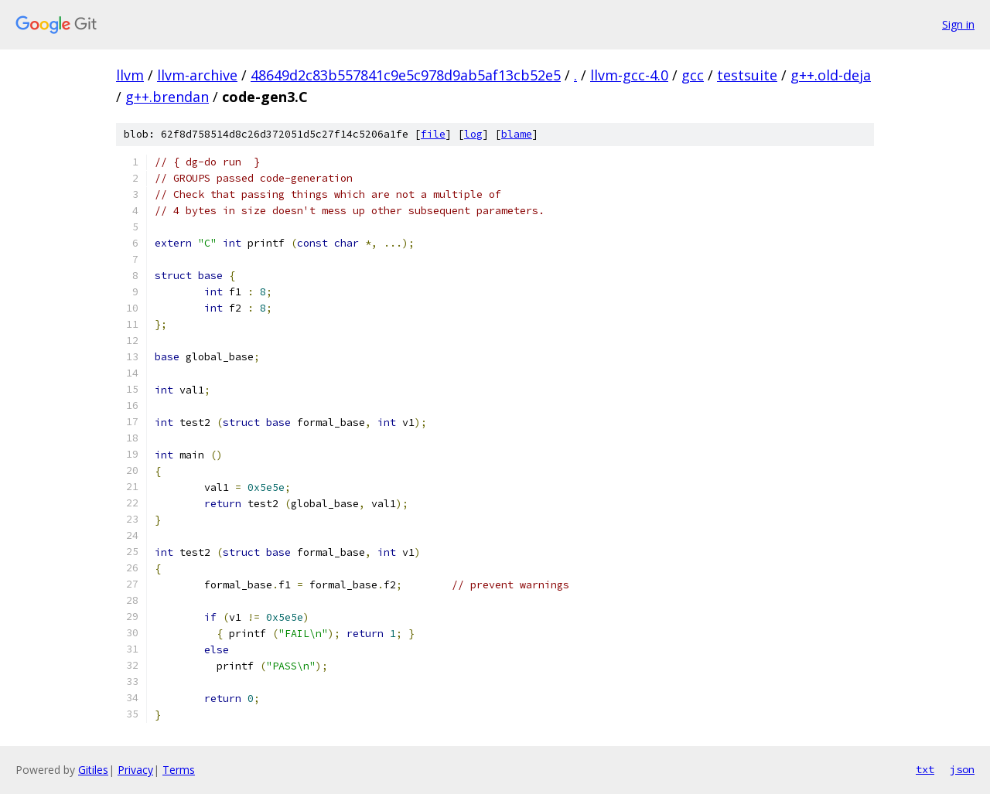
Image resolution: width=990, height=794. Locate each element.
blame (516, 134)
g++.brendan (167, 96)
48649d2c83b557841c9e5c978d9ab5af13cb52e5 (406, 75)
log (473, 134)
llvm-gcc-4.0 (629, 75)
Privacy (135, 769)
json (962, 769)
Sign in (958, 24)
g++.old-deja (830, 75)
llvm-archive (197, 75)
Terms (178, 769)
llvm (130, 75)
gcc (692, 75)
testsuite (747, 75)
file (433, 134)
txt (925, 769)
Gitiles (93, 769)
